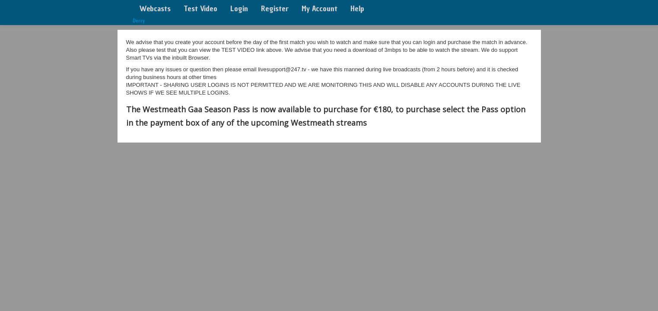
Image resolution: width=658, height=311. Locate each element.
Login (239, 8)
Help (357, 8)
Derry (139, 21)
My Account (319, 8)
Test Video (200, 8)
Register (275, 8)
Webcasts (155, 8)
